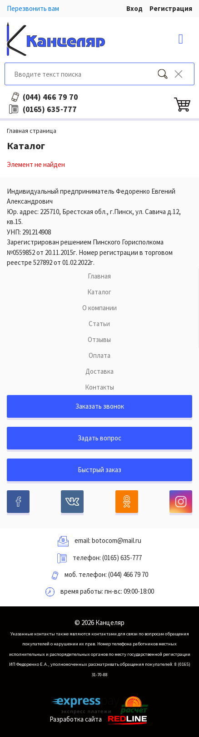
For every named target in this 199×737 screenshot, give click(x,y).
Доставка (99, 371)
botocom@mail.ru (116, 540)
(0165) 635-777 (122, 557)
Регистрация (170, 8)
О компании (99, 307)
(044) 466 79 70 (128, 574)
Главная (99, 276)
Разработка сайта (100, 719)
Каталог (99, 292)
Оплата (99, 355)
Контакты (99, 387)
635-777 (50, 109)
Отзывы (99, 339)
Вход (134, 8)
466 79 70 (50, 97)
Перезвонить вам (33, 8)
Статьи (99, 323)
